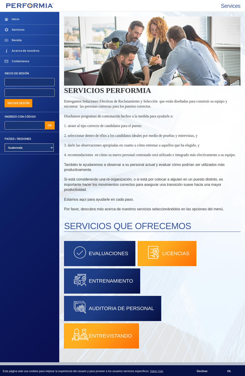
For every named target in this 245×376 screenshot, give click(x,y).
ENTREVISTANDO (101, 334)
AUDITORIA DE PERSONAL (112, 307)
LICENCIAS (167, 252)
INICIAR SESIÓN (18, 103)
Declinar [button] (202, 371)
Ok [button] (229, 371)
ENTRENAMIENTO (102, 280)
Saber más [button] (156, 371)
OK (50, 125)
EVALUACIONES (99, 252)
